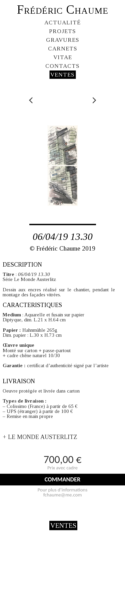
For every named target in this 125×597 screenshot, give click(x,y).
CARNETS (62, 48)
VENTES (62, 74)
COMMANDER (62, 479)
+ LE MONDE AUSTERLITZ (40, 437)
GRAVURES (62, 40)
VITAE (62, 57)
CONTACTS (62, 66)
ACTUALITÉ (62, 22)
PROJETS (62, 31)
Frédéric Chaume (62, 9)
